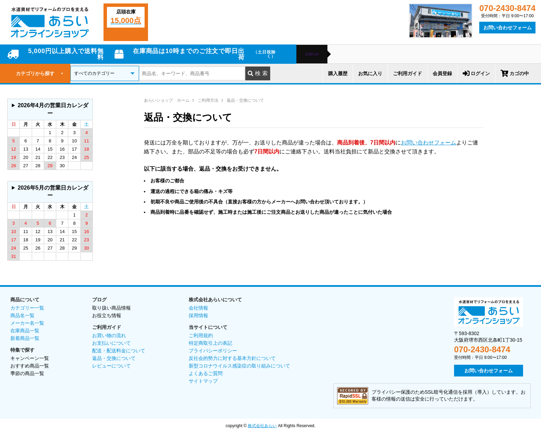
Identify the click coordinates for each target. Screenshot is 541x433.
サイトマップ (203, 381)
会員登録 (442, 73)
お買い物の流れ (109, 335)
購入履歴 (337, 73)
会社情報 (198, 308)
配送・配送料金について (118, 350)
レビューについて (111, 366)
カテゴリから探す (39, 73)
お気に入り (370, 73)
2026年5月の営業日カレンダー (53, 191)
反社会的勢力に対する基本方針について (232, 358)
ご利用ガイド (407, 73)
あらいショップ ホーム (166, 100)
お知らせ (312, 54)
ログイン (476, 73)
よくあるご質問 (206, 373)
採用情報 (198, 315)
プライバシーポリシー (213, 350)
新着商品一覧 (24, 338)
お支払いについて (111, 343)
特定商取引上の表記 (210, 343)
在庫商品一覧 (24, 330)
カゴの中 (515, 73)
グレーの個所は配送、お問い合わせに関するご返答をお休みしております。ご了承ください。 (50, 109)
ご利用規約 (201, 335)
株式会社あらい (262, 425)
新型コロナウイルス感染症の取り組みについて (239, 366)
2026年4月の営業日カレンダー (53, 109)
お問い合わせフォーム (507, 27)
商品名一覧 (22, 315)
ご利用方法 (208, 100)
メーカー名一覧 (27, 323)
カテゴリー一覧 (27, 308)
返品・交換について (245, 100)
